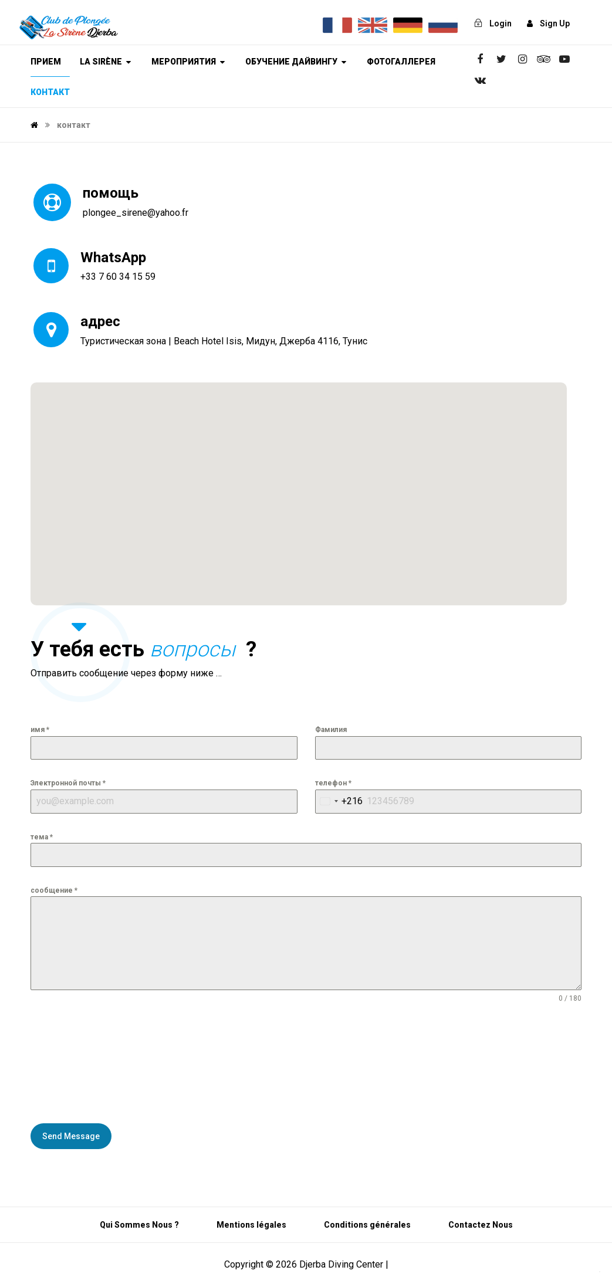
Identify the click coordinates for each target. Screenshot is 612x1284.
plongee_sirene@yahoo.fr (135, 212)
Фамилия (331, 730)
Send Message (71, 1136)
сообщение (54, 890)
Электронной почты (68, 783)
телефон (333, 783)
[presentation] (79, 1063)
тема (42, 837)
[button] (298, 483)
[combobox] (339, 801)
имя (40, 730)
